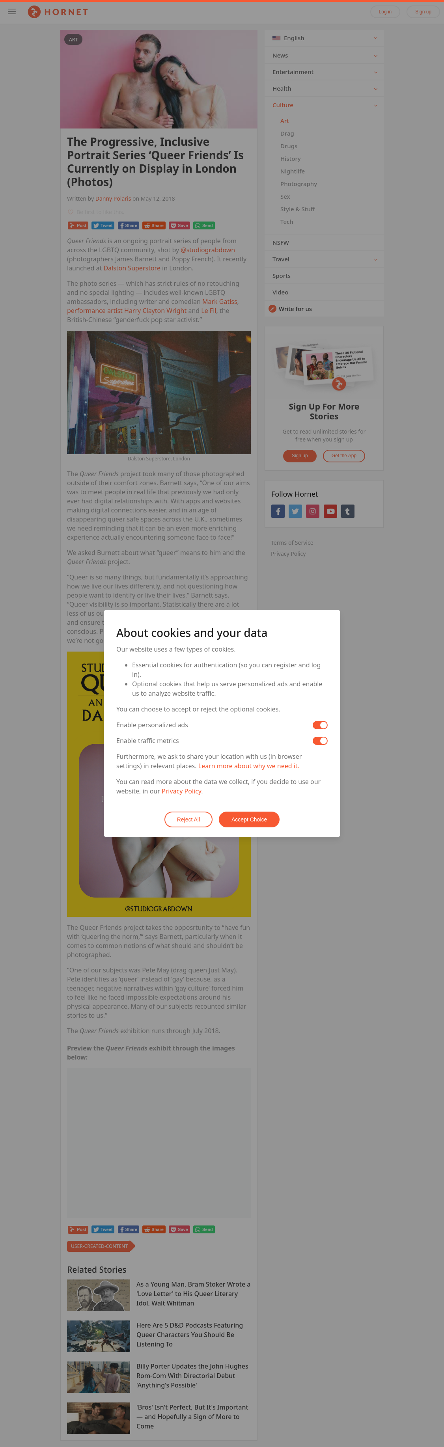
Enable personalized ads (152, 725)
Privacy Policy (181, 791)
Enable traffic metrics (147, 740)
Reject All (188, 819)
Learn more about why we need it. (248, 766)
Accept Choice (249, 819)
